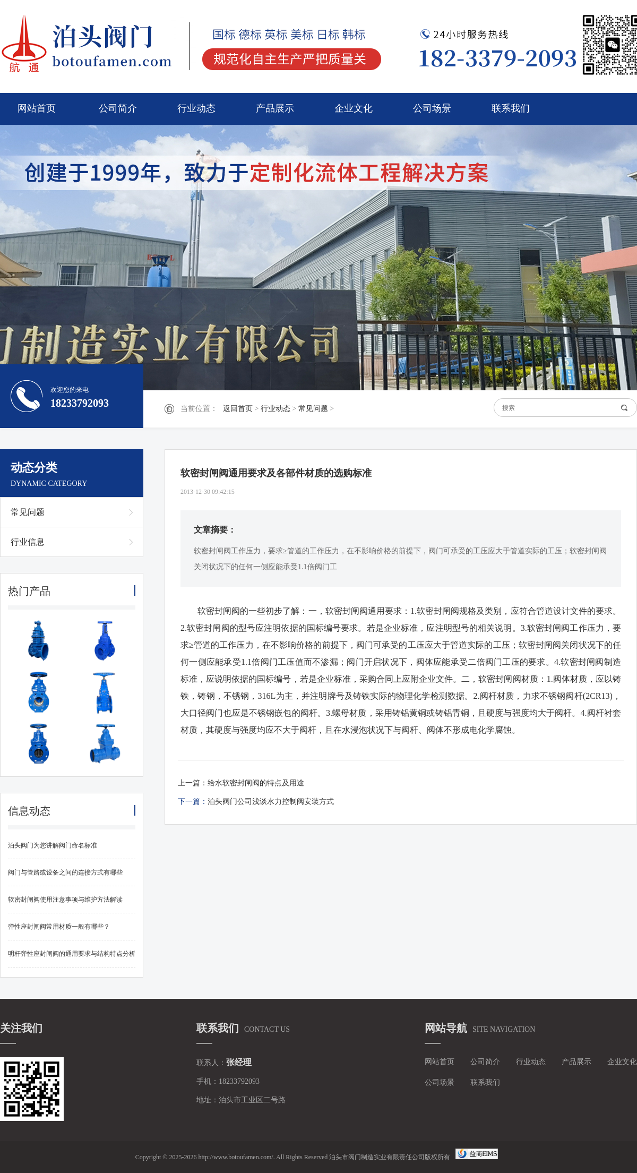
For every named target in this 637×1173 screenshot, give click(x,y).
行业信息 (28, 541)
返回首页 (238, 409)
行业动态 (196, 108)
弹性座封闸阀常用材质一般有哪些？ (59, 926)
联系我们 (511, 108)
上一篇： (193, 783)
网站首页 (37, 108)
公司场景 (432, 108)
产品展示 (275, 108)
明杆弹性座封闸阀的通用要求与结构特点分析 (71, 953)
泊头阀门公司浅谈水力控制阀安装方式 (271, 802)
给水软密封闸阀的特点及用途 (256, 783)
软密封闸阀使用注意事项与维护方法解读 (65, 899)
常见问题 (313, 409)
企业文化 (353, 108)
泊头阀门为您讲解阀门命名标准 (52, 845)
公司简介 (118, 108)
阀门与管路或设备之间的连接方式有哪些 (65, 872)
